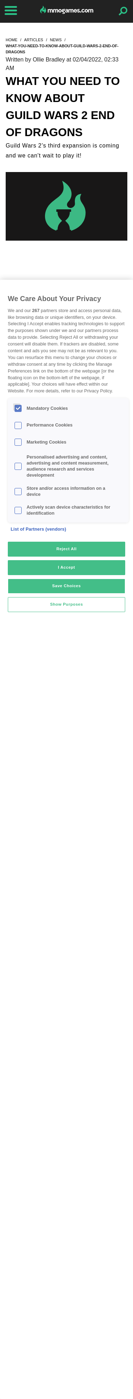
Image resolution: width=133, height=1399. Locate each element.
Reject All (66, 549)
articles (33, 40)
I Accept (66, 567)
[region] (66, 839)
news (56, 40)
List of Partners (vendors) (38, 529)
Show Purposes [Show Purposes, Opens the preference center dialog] (66, 604)
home (11, 40)
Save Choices (66, 586)
